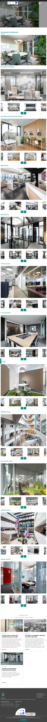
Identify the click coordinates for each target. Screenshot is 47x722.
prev (22, 113)
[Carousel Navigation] (23, 113)
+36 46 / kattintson (13, 0)
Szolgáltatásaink (17, 704)
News (16, 707)
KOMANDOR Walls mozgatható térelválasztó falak (7, 704)
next (25, 113)
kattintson (18, 0)
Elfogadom (23, 719)
